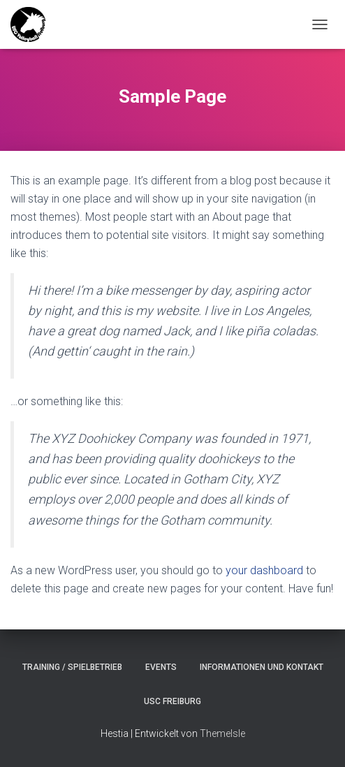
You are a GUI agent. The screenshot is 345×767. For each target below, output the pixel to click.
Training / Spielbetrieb (72, 667)
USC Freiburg (172, 701)
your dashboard (264, 570)
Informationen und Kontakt (261, 667)
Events (161, 667)
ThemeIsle (222, 733)
